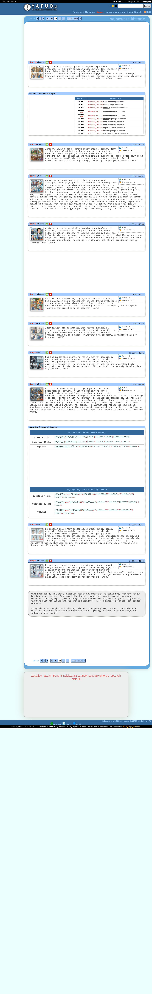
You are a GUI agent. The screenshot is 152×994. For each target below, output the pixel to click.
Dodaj (130, 12)
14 (56, 19)
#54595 (72, 457)
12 (48, 19)
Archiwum (120, 12)
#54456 (104, 522)
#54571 (119, 456)
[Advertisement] (11, 497)
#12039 (62, 466)
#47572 (70, 533)
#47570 (59, 533)
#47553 (116, 530)
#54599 (70, 517)
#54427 (72, 461)
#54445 (110, 461)
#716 (127, 466)
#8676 (98, 466)
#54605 (129, 514)
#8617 (108, 466)
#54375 (78, 522)
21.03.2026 (134, 401)
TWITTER (67, 754)
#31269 (118, 466)
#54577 (60, 517)
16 (64, 19)
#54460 (60, 461)
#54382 (127, 461)
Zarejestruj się (133, 1)
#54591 (101, 457)
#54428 (125, 522)
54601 (81, 109)
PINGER (77, 754)
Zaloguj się (146, 1)
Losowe (110, 12)
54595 (81, 125)
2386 (70, 19)
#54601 (62, 514)
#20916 (87, 466)
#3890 (76, 466)
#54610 (116, 514)
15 (60, 19)
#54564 (82, 461)
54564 (81, 112)
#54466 (92, 461)
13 (52, 19)
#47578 (104, 530)
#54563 (91, 514)
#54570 (60, 457)
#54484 (115, 522)
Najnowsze (78, 12)
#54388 (58, 525)
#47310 (62, 530)
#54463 (62, 522)
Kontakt (138, 12)
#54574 (127, 456)
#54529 (103, 514)
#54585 (110, 457)
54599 (81, 136)
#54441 (119, 461)
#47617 (78, 530)
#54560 (82, 457)
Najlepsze (90, 12)
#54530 (101, 461)
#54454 (135, 522)
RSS (147, 12)
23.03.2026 (134, 62)
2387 (76, 19)
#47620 (91, 530)
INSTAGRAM (55, 754)
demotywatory (52, 756)
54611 (81, 105)
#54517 (92, 457)
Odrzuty (100, 12)
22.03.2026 (134, 182)
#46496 (128, 530)
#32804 (135, 466)
